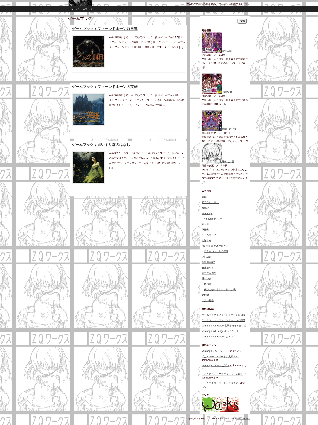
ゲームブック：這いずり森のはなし (101, 145)
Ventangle (207, 213)
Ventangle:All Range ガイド (217, 336)
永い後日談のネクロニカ (215, 246)
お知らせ (206, 240)
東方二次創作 (209, 273)
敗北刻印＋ (208, 267)
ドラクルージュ (210, 202)
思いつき (206, 278)
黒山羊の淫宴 (219, 128)
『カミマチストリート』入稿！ (219, 356)
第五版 (205, 224)
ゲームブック (209, 235)
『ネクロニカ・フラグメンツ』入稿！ (222, 374)
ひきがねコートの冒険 (216, 251)
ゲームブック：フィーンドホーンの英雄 (105, 87)
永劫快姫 (227, 91)
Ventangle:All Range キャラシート (220, 331)
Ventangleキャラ (213, 218)
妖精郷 (207, 284)
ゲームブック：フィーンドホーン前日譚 (105, 29)
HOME (71, 9)
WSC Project (243, 418)
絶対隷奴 (227, 50)
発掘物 (205, 295)
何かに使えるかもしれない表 (220, 289)
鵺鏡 (204, 196)
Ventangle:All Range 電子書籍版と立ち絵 (224, 325)
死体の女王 (218, 161)
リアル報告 (208, 300)
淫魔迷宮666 (208, 262)
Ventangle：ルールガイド (215, 351)
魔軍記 (205, 207)
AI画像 (205, 229)
